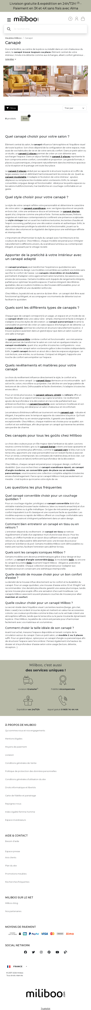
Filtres (11, 108)
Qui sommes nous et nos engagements (25, 730)
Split (71, 560)
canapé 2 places (27, 153)
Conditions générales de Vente (20, 763)
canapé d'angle (14, 328)
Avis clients (10, 857)
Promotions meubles (15, 874)
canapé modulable (15, 177)
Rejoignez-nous (13, 804)
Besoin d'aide (12, 841)
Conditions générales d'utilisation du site (25, 779)
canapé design (71, 211)
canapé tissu (43, 380)
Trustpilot (45, 1008)
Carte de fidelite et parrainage (20, 795)
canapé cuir (67, 412)
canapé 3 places (61, 156)
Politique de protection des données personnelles (30, 771)
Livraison (9, 755)
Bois (26, 118)
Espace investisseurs (15, 820)
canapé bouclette (39, 404)
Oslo (29, 563)
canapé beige (47, 447)
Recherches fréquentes (17, 882)
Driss (51, 560)
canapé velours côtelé (48, 395)
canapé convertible (19, 339)
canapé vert (61, 450)
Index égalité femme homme (20, 812)
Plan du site (11, 865)
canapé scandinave (35, 208)
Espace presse (12, 851)
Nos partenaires (13, 911)
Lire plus (10, 59)
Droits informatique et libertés (20, 787)
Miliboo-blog (11, 903)
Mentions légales (13, 739)
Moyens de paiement (16, 747)
